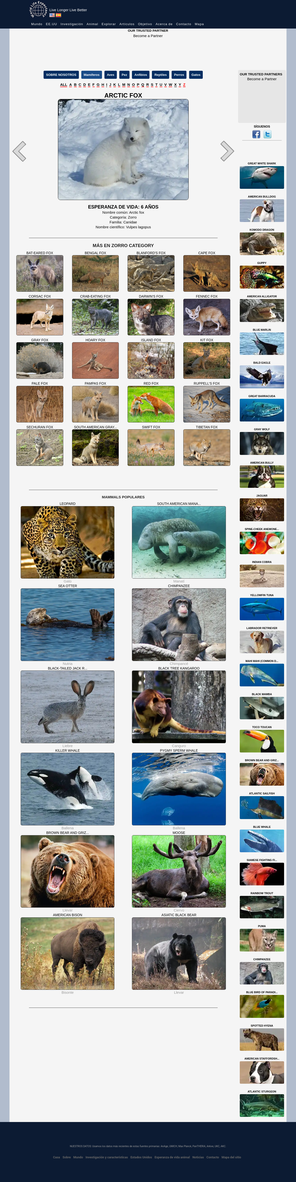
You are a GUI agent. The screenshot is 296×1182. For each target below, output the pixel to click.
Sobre (67, 1157)
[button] (26, 151)
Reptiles (160, 75)
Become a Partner (148, 36)
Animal (92, 24)
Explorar (109, 24)
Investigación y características (107, 1157)
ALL (63, 84)
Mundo (36, 24)
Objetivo (145, 24)
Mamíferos (92, 75)
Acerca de (164, 24)
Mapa (199, 24)
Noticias (198, 1157)
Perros (179, 75)
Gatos (196, 75)
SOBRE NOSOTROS (61, 75)
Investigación (72, 24)
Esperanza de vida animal (172, 1157)
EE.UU (51, 24)
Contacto (183, 24)
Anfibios (140, 75)
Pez (124, 75)
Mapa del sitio (231, 1157)
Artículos (126, 24)
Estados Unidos (141, 1157)
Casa (56, 1157)
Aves (110, 75)
